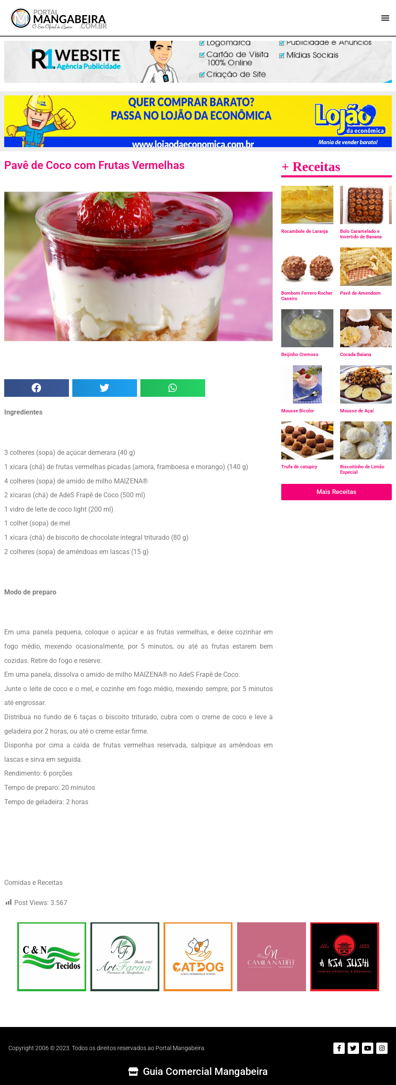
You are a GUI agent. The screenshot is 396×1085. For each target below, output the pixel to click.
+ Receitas (310, 166)
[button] (385, 18)
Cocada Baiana (355, 354)
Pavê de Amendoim (360, 293)
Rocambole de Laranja (304, 231)
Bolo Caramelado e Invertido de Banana (361, 234)
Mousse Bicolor (297, 411)
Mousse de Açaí (357, 411)
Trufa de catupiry (299, 467)
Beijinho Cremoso (299, 354)
